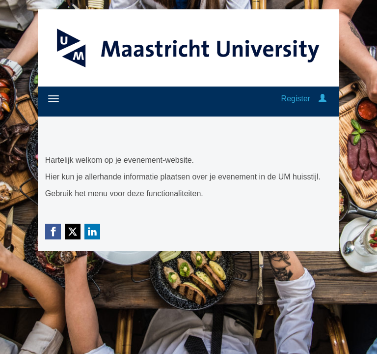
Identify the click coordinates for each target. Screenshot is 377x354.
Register (296, 98)
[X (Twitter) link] (73, 231)
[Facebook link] (53, 231)
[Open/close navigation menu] (53, 98)
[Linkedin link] (92, 231)
